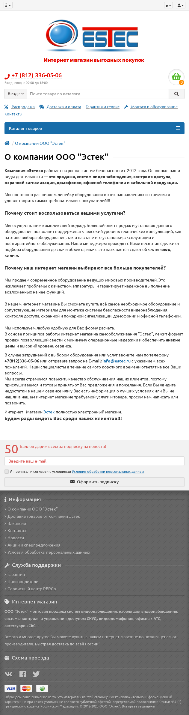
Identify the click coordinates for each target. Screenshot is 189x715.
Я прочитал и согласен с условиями (74, 471)
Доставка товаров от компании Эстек (42, 516)
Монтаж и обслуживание (151, 107)
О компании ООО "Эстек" (40, 143)
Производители (21, 581)
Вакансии (15, 523)
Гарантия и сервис (103, 107)
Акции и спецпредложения (32, 545)
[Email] (94, 461)
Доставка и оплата (60, 107)
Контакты (13, 114)
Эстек (49, 412)
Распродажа (19, 107)
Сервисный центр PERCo (30, 588)
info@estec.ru (116, 361)
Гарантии (14, 574)
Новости (14, 537)
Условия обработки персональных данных (47, 552)
